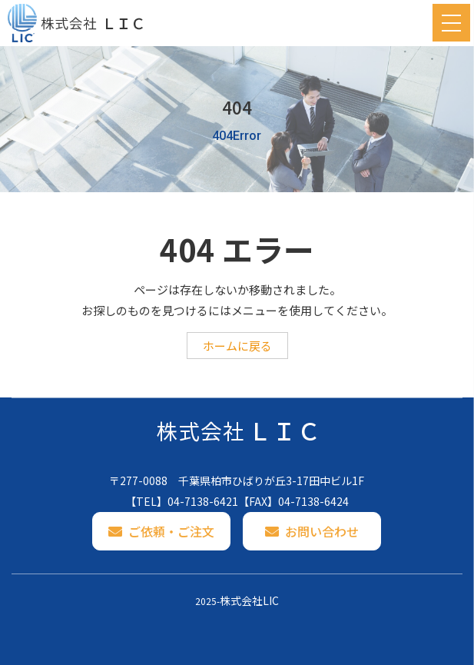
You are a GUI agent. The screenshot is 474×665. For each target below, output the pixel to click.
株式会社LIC (249, 600)
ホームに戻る (237, 345)
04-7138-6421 (202, 501)
